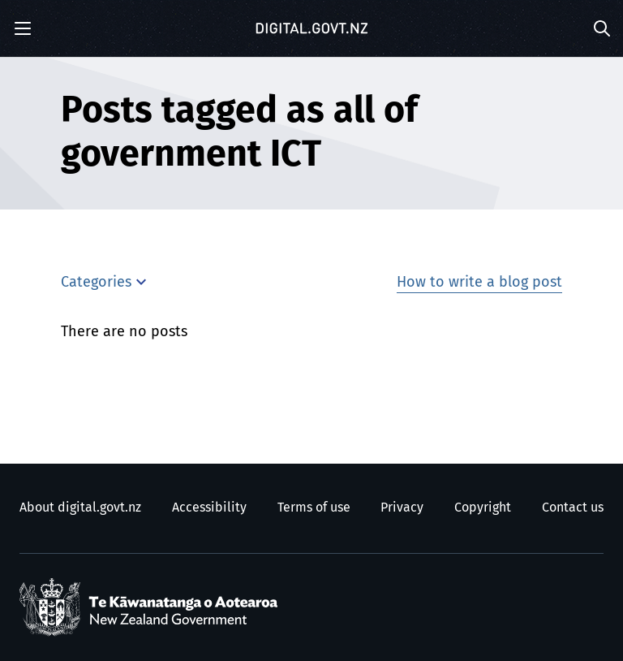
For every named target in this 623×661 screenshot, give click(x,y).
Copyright (482, 507)
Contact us (573, 507)
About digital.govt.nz (80, 507)
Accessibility (209, 507)
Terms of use (313, 507)
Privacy (401, 507)
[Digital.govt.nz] (311, 28)
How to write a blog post (479, 282)
